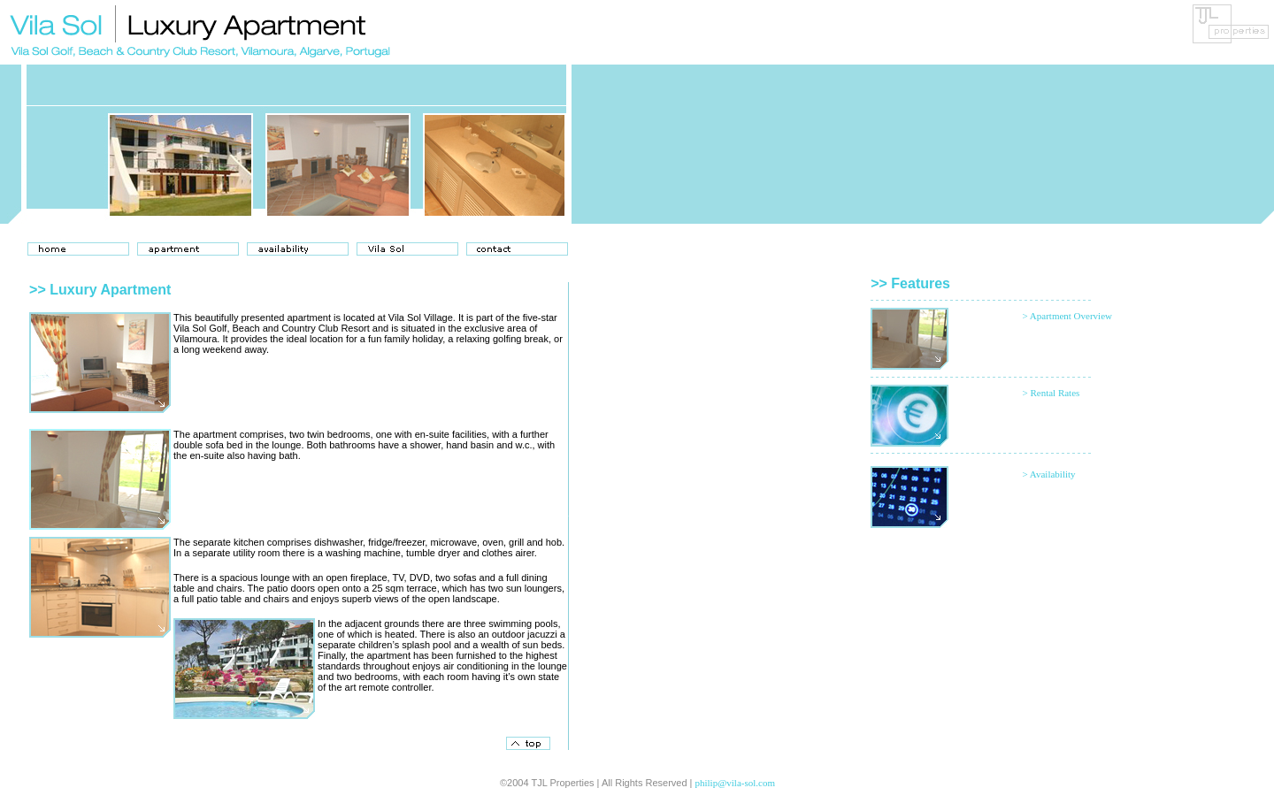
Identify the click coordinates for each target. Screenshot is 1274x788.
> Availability (1048, 474)
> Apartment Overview (1067, 315)
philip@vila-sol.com (735, 782)
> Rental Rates (1050, 392)
